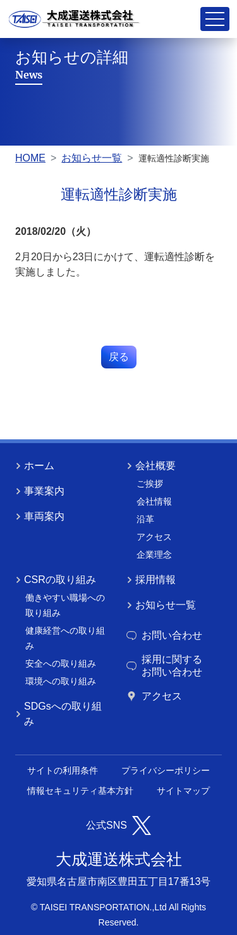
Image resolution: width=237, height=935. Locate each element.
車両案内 (39, 516)
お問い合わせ (164, 635)
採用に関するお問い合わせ (164, 665)
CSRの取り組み (55, 579)
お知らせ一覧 (91, 158)
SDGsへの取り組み (58, 714)
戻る (119, 356)
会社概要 (151, 465)
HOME (30, 158)
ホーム (34, 465)
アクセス (154, 696)
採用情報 (151, 579)
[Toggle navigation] (214, 19)
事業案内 (39, 491)
